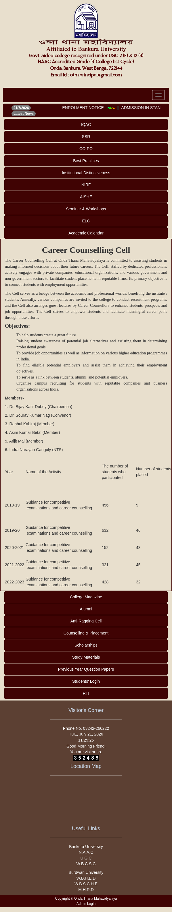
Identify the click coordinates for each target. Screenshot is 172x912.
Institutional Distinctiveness (86, 172)
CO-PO (86, 148)
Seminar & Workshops (86, 209)
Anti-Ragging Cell (86, 621)
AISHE (86, 197)
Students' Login (86, 681)
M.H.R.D (86, 889)
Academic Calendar (86, 233)
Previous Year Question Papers (86, 669)
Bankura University (86, 846)
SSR (86, 136)
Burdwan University (86, 872)
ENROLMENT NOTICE (85, 107)
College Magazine (86, 597)
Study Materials (86, 657)
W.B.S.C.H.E (86, 884)
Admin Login (86, 904)
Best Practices (86, 160)
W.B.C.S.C (86, 863)
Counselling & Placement (86, 633)
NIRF (86, 185)
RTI (86, 693)
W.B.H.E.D (86, 878)
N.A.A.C (86, 852)
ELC (86, 221)
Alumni (86, 609)
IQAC (86, 124)
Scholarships (86, 645)
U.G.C (86, 858)
